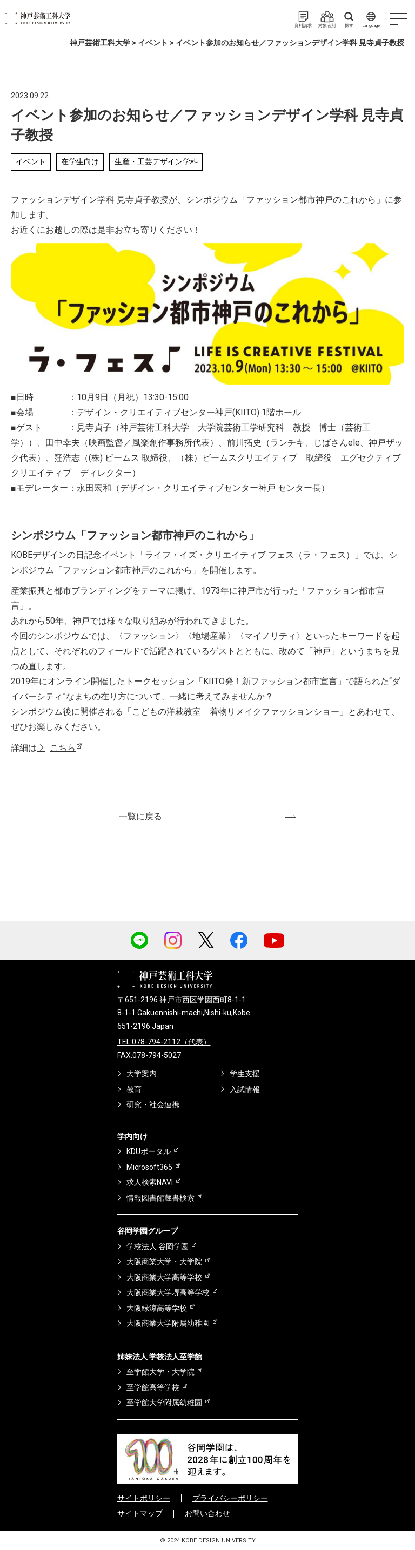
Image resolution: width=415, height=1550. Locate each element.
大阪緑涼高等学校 (156, 1308)
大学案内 (141, 1073)
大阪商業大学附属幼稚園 (168, 1323)
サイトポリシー (143, 1498)
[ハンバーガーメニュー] (398, 19)
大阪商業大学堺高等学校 (168, 1292)
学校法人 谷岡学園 (157, 1246)
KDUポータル (148, 1151)
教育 (134, 1089)
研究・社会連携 (152, 1104)
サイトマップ (140, 1513)
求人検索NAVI (149, 1182)
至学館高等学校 (152, 1387)
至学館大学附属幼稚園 (164, 1402)
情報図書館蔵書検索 (160, 1198)
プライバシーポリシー (230, 1498)
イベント (31, 161)
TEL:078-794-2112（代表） (164, 1041)
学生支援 (245, 1073)
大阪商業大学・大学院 (164, 1261)
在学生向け (80, 161)
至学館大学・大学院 (160, 1371)
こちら (63, 748)
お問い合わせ (207, 1513)
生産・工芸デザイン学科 (156, 161)
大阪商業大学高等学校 (164, 1277)
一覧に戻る (140, 816)
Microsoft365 (149, 1167)
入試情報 (245, 1089)
